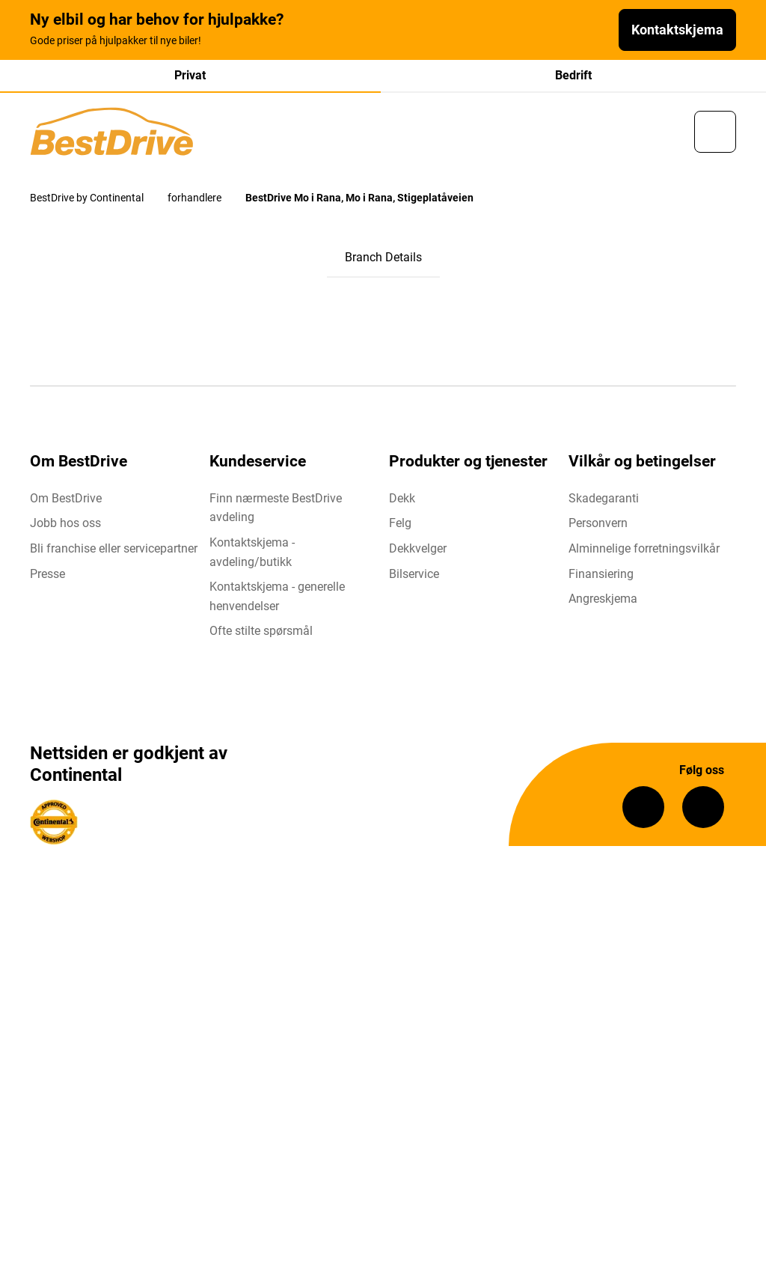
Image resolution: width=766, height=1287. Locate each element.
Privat (190, 75)
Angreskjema (603, 598)
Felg (400, 523)
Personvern (598, 523)
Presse (47, 574)
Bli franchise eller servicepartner (113, 548)
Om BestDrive (66, 498)
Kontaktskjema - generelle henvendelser (277, 596)
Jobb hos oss (65, 523)
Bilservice (414, 574)
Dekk (402, 498)
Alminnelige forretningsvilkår (644, 548)
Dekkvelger (418, 548)
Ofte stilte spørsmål (261, 631)
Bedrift (573, 75)
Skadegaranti (604, 498)
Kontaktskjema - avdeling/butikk (252, 552)
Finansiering (601, 574)
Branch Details (383, 257)
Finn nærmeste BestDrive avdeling (275, 508)
